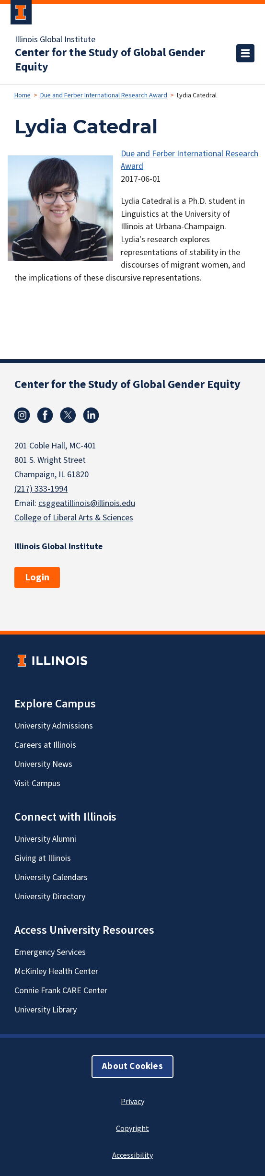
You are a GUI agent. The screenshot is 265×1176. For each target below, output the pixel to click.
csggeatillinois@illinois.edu (86, 503)
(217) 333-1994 (41, 489)
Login (37, 577)
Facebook (45, 415)
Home (22, 95)
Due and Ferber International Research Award (103, 95)
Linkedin (91, 415)
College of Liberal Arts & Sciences (73, 518)
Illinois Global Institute (55, 40)
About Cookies (132, 1066)
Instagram (22, 415)
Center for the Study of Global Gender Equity (110, 60)
